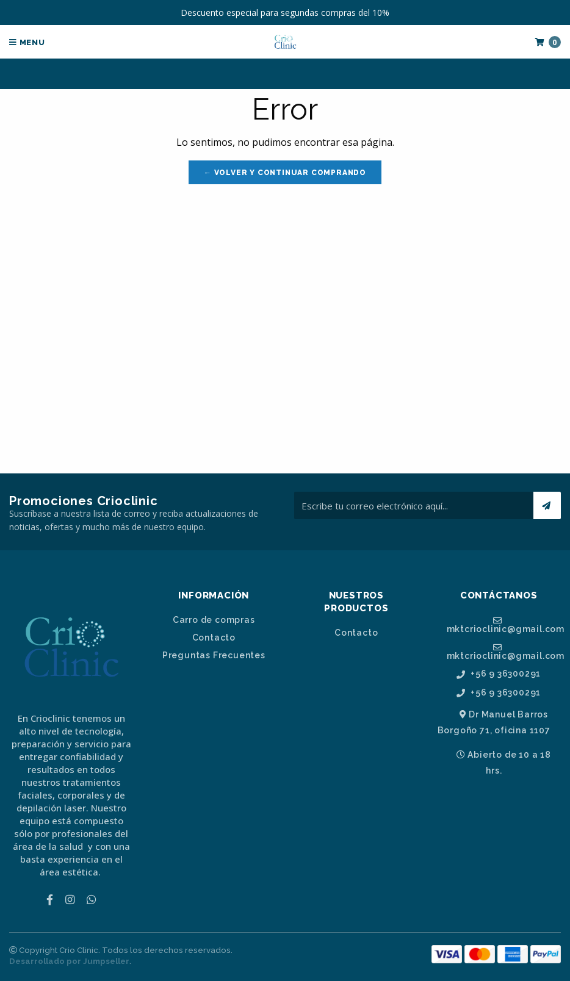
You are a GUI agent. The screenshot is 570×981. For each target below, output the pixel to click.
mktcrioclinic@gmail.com (504, 624)
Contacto (214, 637)
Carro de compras (214, 620)
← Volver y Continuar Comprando (285, 172)
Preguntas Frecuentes (213, 655)
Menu (27, 42)
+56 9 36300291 (498, 673)
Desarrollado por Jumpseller (69, 961)
